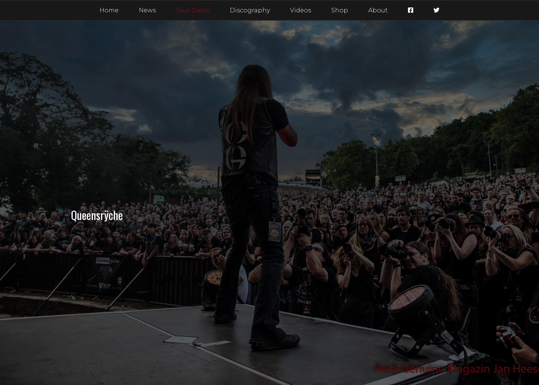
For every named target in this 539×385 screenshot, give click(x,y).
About (378, 10)
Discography (250, 10)
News (147, 10)
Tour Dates (193, 10)
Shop (339, 10)
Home (109, 10)
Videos (300, 10)
